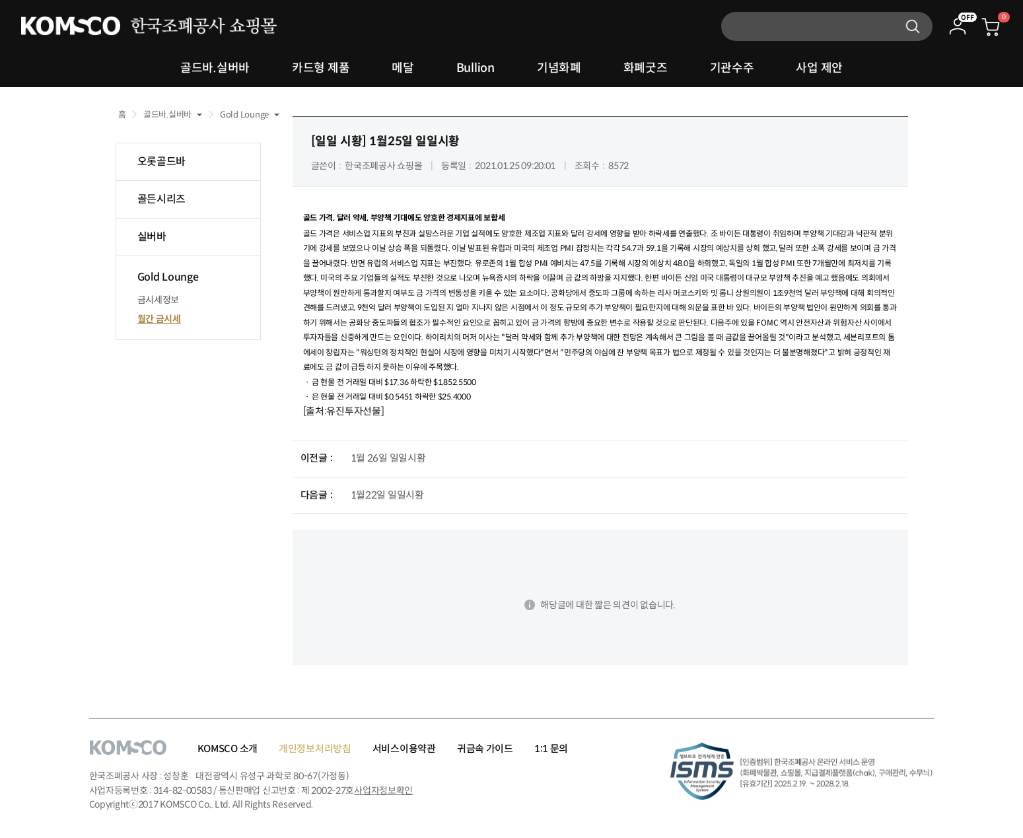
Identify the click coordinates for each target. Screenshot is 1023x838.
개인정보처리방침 (315, 748)
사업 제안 (819, 68)
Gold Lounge (168, 277)
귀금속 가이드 (485, 748)
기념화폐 (559, 68)
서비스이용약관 (404, 748)
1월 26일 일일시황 (388, 458)
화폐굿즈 (645, 68)
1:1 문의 (551, 748)
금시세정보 (158, 300)
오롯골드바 (161, 161)
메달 (402, 68)
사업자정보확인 (383, 790)
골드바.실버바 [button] (167, 114)
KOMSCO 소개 (227, 748)
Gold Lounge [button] (244, 114)
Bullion (475, 68)
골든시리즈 (161, 199)
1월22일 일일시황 (387, 495)
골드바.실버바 (215, 68)
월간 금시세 (159, 319)
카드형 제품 (320, 68)
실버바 (151, 237)
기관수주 (732, 68)
